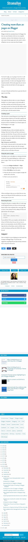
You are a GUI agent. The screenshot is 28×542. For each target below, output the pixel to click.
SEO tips (12, 433)
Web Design (4, 436)
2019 (3, 452)
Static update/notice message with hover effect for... (14, 510)
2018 (3, 454)
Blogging (14, 421)
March (5, 521)
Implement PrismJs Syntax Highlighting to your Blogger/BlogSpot (13, 375)
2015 (3, 460)
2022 (3, 445)
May (4, 517)
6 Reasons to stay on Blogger (10, 502)
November (6, 470)
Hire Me (23, 537)
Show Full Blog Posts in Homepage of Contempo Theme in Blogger (16, 368)
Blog (5, 12)
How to (22, 427)
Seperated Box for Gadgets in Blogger (12, 483)
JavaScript (19, 430)
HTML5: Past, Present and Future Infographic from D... (14, 504)
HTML (17, 427)
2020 (3, 449)
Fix (8, 427)
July (4, 513)
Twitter (12, 286)
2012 (3, 466)
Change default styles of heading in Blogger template (14, 486)
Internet (9, 430)
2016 (3, 458)
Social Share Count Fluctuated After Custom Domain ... (13, 478)
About (9, 12)
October (5, 472)
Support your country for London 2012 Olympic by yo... (14, 499)
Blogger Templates (6, 421)
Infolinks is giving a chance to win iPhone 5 (13, 490)
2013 (3, 464)
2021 (3, 447)
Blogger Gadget (19, 418)
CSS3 (23, 421)
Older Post (23, 270)
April (4, 519)
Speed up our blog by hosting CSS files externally (15, 507)
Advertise (16, 537)
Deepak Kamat (11, 31)
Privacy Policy (7, 537)
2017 (3, 456)
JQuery (14, 430)
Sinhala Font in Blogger (9, 481)
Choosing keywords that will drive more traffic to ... (15, 496)
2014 (3, 462)
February (5, 523)
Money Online (4, 433)
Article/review (4, 418)
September (6, 474)
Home (14, 270)
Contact (15, 12)
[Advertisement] (14, 59)
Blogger (12, 418)
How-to (3, 430)
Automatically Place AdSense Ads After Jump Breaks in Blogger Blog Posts (16, 388)
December (6, 468)
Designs (3, 424)
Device (8, 424)
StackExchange (19, 286)
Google (12, 427)
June (4, 515)
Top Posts (18, 433)
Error (22, 424)
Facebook (7, 286)
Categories (21, 12)
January (5, 525)
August (5, 476)
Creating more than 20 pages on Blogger (12, 26)
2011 (3, 527)
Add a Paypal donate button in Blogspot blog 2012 (14, 493)
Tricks (23, 433)
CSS (19, 421)
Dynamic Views (15, 424)
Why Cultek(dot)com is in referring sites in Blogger (14, 360)
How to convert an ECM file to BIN (16, 380)
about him (5, 284)
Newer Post (5, 270)
